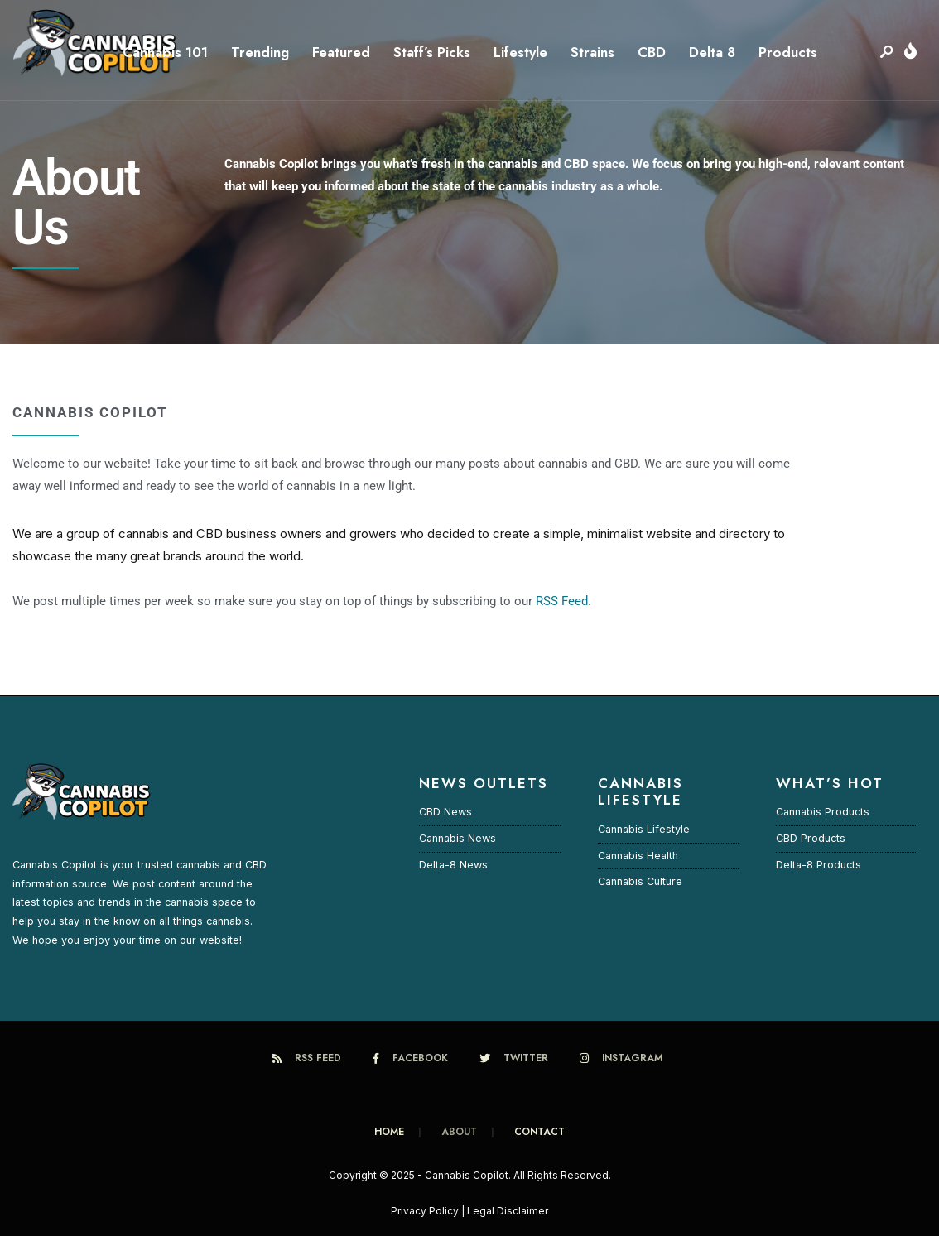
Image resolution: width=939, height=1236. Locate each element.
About (459, 1131)
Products (787, 52)
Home (389, 1131)
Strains (592, 52)
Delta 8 (712, 52)
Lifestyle (520, 52)
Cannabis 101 (165, 52)
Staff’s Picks (431, 52)
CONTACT (539, 1131)
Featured (341, 52)
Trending (260, 52)
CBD (652, 52)
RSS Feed (562, 601)
